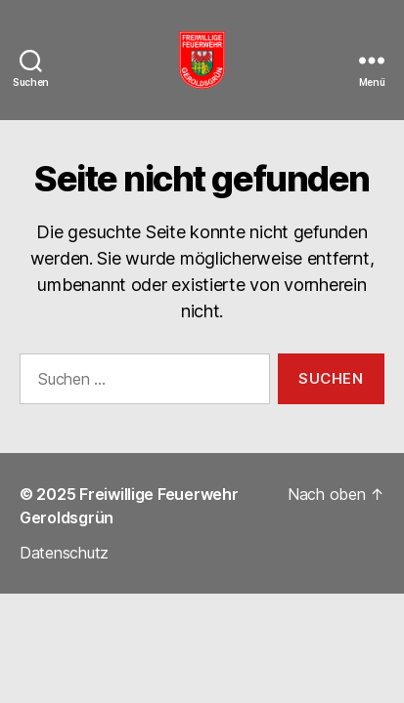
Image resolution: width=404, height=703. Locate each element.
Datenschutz (64, 552)
